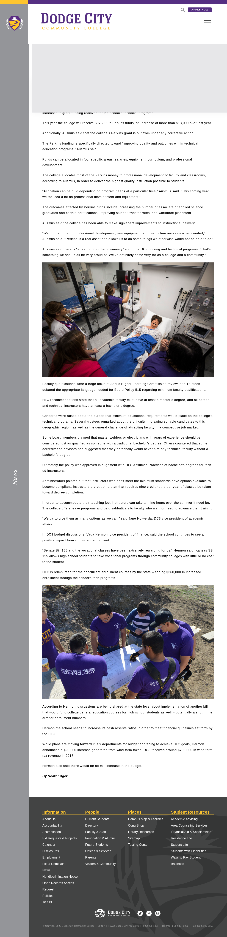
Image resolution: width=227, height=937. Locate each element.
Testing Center (138, 844)
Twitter (140, 913)
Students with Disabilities (188, 851)
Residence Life (181, 838)
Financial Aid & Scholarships (191, 832)
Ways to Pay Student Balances (186, 861)
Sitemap (134, 838)
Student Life (179, 844)
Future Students (96, 844)
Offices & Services (98, 851)
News (46, 870)
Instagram (157, 913)
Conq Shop (136, 825)
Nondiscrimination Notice (60, 876)
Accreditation (51, 832)
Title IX (47, 902)
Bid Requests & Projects (59, 838)
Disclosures (50, 851)
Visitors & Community (100, 864)
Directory (91, 825)
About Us (49, 819)
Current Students (97, 819)
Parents (90, 857)
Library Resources (141, 832)
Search (169, 9)
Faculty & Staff (95, 832)
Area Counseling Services (189, 825)
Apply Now (186, 9)
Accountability (52, 825)
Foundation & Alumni (100, 838)
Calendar (48, 844)
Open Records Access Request (58, 886)
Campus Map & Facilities (145, 819)
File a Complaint (53, 864)
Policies (47, 896)
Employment (51, 857)
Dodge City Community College (14, 23)
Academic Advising (184, 819)
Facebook (149, 913)
